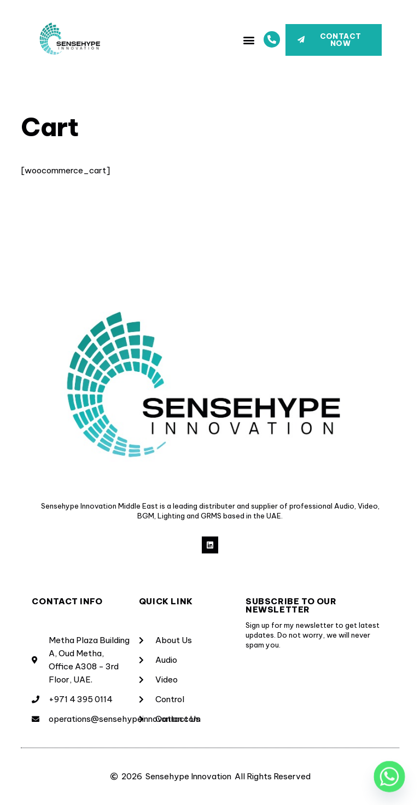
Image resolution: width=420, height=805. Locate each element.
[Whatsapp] (389, 776)
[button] (249, 40)
